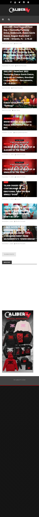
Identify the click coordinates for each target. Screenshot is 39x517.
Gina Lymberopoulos (21, 132)
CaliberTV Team (20, 155)
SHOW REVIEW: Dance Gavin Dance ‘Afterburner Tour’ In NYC (18, 124)
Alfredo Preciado (21, 66)
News (6, 99)
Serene (18, 199)
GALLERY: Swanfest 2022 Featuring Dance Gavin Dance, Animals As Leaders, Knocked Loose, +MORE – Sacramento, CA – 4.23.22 (19, 77)
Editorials (8, 144)
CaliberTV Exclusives (11, 118)
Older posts (9, 254)
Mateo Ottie (18, 43)
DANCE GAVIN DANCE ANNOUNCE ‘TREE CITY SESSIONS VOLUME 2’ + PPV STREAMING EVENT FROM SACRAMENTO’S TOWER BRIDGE (19, 233)
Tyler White (16, 110)
